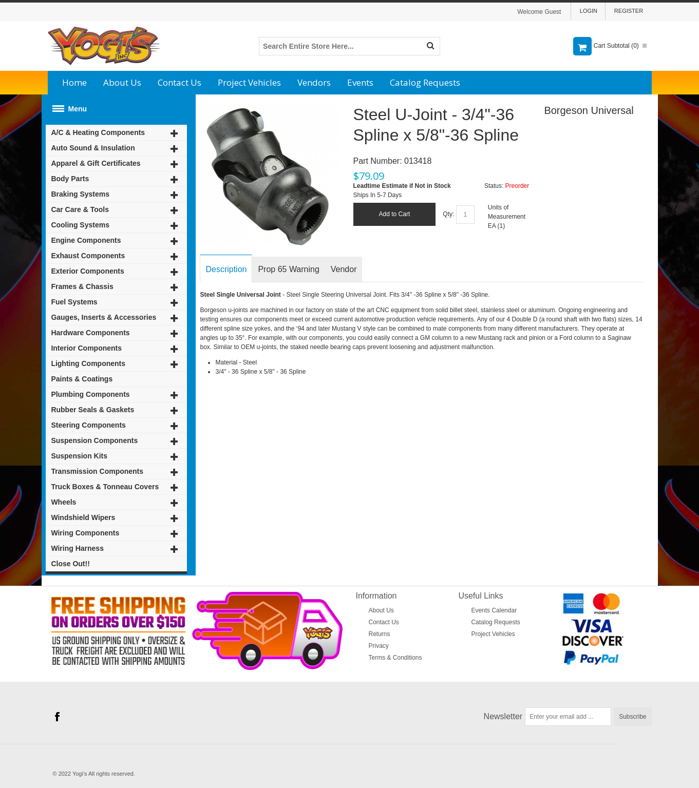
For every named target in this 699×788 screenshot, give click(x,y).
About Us (122, 82)
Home (74, 82)
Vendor (344, 269)
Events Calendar (494, 610)
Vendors (314, 82)
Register (628, 11)
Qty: (448, 214)
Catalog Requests (425, 82)
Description (226, 269)
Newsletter (503, 716)
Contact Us (179, 82)
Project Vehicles (249, 82)
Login (588, 11)
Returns (379, 634)
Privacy (379, 645)
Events (360, 82)
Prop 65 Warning (288, 269)
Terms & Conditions (395, 657)
